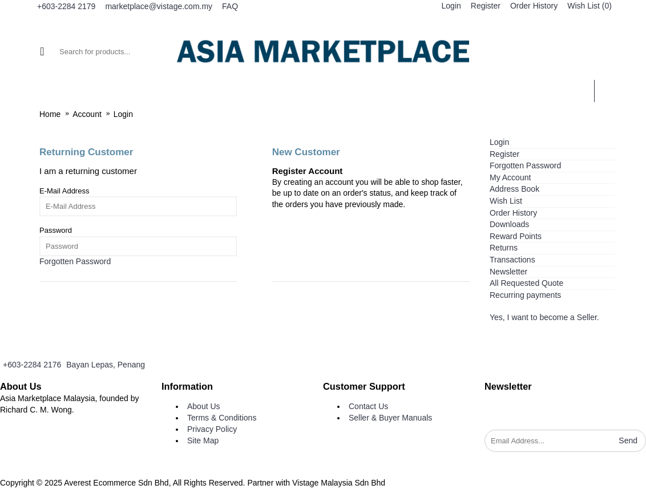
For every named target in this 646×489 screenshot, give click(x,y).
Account (87, 114)
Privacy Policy (212, 429)
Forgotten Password (525, 165)
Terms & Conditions (221, 417)
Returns (504, 247)
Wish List (506, 200)
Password (55, 230)
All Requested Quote (526, 283)
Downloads (509, 224)
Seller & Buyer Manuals (390, 417)
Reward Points (516, 236)
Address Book (514, 188)
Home (49, 114)
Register (504, 154)
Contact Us (368, 406)
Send (628, 440)
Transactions (512, 259)
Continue (294, 302)
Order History (513, 212)
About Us (203, 406)
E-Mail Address (64, 191)
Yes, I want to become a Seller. (544, 317)
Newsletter (508, 271)
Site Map (203, 440)
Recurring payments (525, 295)
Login (123, 114)
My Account (510, 177)
